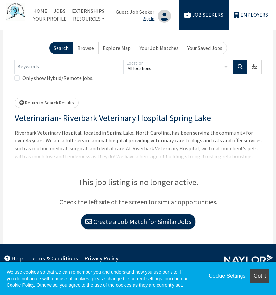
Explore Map (117, 48)
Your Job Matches (159, 48)
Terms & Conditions (53, 258)
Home (40, 11)
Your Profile (50, 18)
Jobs (60, 11)
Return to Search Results (46, 103)
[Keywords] (69, 67)
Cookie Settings (227, 276)
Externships (88, 11)
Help (13, 258)
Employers (251, 15)
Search (61, 48)
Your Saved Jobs (204, 48)
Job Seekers (203, 15)
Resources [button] (87, 18)
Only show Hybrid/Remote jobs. (57, 78)
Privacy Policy (101, 258)
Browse (85, 48)
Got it (260, 276)
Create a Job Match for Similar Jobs (138, 221)
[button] (254, 67)
